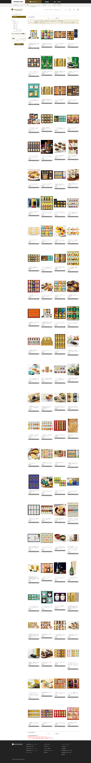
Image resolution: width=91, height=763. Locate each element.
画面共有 (63, 754)
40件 (65, 22)
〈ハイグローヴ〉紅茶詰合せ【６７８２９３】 (59, 607)
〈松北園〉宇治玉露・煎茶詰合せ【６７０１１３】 (73, 379)
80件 (69, 22)
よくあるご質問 (47, 748)
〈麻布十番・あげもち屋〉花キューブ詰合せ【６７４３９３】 (47, 44)
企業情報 (45, 752)
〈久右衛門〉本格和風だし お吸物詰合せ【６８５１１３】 (33, 268)
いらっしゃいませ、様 (47, 9)
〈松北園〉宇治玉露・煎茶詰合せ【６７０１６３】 (60, 268)
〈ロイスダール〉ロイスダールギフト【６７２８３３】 (47, 184)
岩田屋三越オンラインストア (59, 5)
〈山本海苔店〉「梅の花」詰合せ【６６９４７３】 (33, 323)
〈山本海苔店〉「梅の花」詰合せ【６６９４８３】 (47, 72)
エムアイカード (29, 752)
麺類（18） (16, 28)
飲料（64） (16, 25)
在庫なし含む (42, 22)
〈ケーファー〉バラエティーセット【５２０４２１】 (47, 578)
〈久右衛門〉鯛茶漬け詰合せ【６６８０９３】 (59, 519)
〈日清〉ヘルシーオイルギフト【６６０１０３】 (60, 491)
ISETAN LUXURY (29, 746)
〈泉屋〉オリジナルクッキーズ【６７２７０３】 (73, 44)
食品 (20, 14)
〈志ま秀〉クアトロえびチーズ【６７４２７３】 (47, 241)
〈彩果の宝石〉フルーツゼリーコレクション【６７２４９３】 (60, 241)
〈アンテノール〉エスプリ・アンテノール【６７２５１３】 (33, 184)
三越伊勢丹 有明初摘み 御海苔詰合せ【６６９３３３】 (47, 100)
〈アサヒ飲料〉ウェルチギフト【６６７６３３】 (47, 723)
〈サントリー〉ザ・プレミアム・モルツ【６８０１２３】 (72, 491)
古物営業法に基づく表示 (66, 752)
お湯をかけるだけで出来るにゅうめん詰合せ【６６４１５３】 (60, 407)
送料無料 (16, 14)
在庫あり (36, 22)
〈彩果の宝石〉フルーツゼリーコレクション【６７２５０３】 (47, 463)
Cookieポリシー (65, 746)
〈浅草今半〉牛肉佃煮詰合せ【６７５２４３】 (46, 519)
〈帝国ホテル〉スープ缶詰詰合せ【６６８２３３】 (33, 519)
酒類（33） (16, 26)
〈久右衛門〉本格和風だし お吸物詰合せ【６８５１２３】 (47, 128)
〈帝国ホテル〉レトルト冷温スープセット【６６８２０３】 (73, 241)
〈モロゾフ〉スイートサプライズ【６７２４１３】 (73, 128)
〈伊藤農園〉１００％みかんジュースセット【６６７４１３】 (33, 723)
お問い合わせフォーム (48, 750)
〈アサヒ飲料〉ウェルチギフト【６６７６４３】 (33, 296)
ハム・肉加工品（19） (18, 29)
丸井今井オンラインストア (54, 5)
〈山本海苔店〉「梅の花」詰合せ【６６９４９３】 (73, 72)
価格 (14, 38)
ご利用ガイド (46, 746)
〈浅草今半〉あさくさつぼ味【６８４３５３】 (46, 663)
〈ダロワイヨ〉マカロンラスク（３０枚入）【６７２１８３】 (60, 723)
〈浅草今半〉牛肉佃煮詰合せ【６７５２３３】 (72, 156)
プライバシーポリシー (66, 744)
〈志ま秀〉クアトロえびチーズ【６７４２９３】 (60, 296)
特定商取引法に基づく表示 (67, 750)
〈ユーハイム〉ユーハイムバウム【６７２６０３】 (33, 463)
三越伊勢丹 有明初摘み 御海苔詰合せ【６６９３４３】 (60, 72)
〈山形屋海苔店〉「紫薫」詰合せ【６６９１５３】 (33, 491)
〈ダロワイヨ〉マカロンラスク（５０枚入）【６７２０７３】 (60, 435)
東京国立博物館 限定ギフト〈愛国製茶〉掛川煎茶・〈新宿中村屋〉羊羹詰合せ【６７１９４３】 (33, 579)
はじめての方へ (47, 744)
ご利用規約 (64, 748)
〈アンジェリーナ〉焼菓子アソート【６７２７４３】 (60, 44)
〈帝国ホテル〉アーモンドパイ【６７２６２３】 (73, 435)
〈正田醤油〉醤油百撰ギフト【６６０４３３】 (33, 351)
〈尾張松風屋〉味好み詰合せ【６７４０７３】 (72, 723)
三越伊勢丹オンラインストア (32, 744)
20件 (62, 22)
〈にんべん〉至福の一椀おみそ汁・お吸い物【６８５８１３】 (60, 547)
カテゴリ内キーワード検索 (18, 33)
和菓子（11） (16, 23)
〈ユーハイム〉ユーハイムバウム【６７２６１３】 (33, 241)
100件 (73, 22)
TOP (13, 14)
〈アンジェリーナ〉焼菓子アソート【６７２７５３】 (60, 100)
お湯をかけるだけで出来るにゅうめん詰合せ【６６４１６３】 (73, 407)
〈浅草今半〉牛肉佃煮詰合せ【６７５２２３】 (59, 156)
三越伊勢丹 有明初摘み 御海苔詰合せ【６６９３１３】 (33, 663)
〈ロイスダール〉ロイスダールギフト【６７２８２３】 (73, 100)
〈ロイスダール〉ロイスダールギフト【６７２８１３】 (47, 296)
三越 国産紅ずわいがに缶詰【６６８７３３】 (46, 635)
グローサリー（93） (18, 31)
